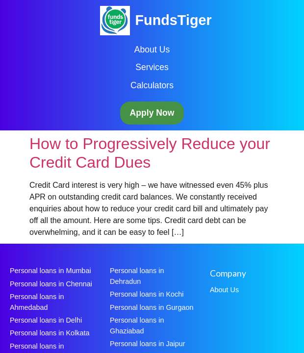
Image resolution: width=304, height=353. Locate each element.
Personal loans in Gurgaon (151, 307)
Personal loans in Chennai (51, 284)
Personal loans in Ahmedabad (37, 302)
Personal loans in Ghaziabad (137, 325)
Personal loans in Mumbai (50, 271)
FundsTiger (173, 20)
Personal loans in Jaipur (147, 344)
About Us (152, 49)
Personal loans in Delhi (46, 320)
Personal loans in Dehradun (137, 276)
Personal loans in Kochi (146, 294)
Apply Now (152, 113)
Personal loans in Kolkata (49, 333)
